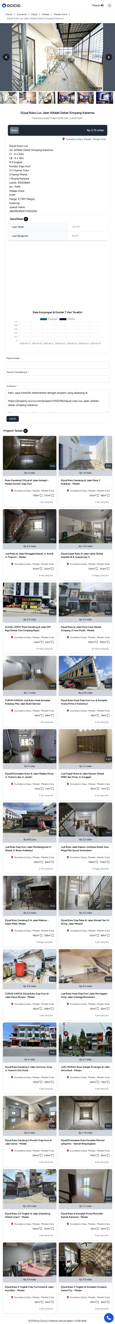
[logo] (11, 5)
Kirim (12, 419)
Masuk (97, 5)
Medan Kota (60, 14)
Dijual (34, 14)
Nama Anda (13, 358)
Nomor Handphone (17, 372)
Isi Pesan (12, 386)
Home (9, 14)
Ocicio (43, 1320)
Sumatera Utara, (74, 139)
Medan (45, 14)
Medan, (88, 139)
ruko (14, 130)
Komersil (21, 14)
